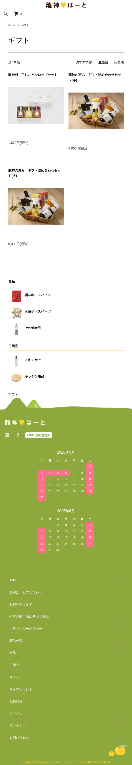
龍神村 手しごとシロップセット (32, 75)
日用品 (13, 346)
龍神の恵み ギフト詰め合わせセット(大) (34, 173)
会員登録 (16, 701)
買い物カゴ (17, 726)
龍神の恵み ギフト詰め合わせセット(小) (94, 77)
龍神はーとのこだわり (25, 592)
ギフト (25, 25)
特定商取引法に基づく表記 (29, 616)
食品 (11, 281)
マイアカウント (20, 689)
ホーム (11, 25)
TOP (12, 580)
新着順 (119, 62)
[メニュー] (125, 15)
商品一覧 (16, 640)
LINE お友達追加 (38, 435)
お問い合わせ (19, 738)
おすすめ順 (84, 62)
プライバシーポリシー (25, 629)
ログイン (16, 713)
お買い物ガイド (20, 604)
